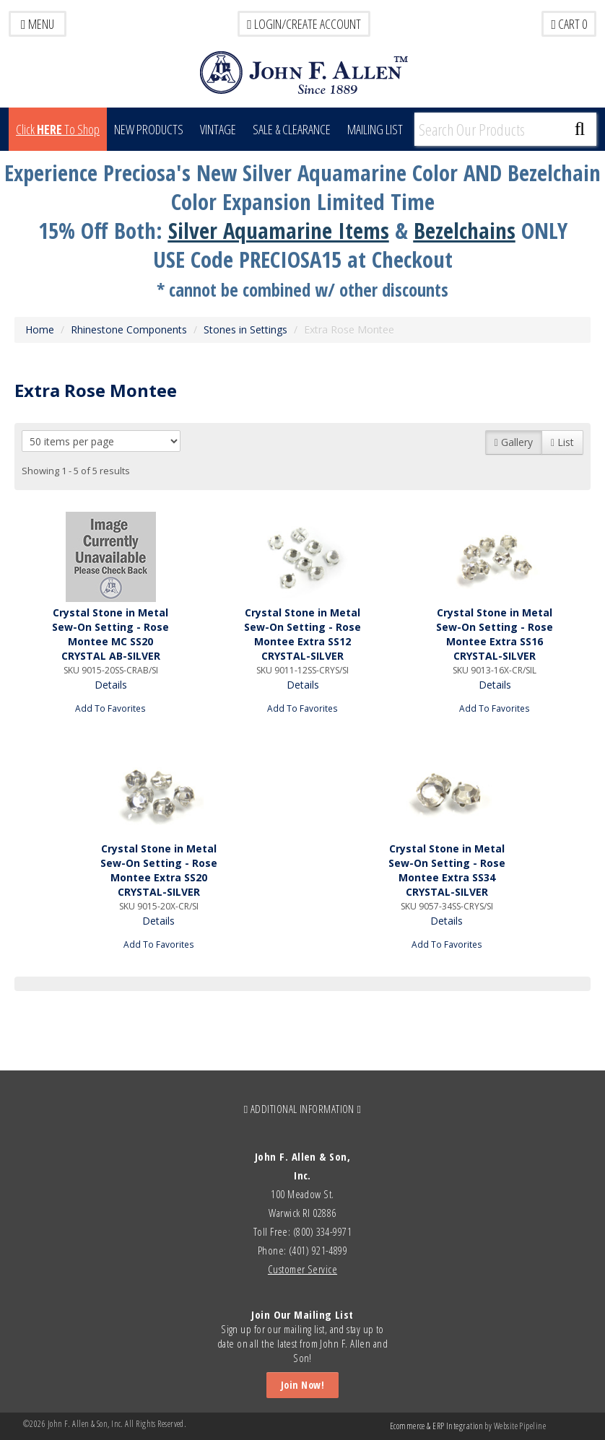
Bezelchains (464, 230)
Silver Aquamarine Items (278, 230)
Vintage (218, 129)
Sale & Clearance (292, 129)
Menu (37, 23)
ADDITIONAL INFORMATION (303, 1108)
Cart (569, 23)
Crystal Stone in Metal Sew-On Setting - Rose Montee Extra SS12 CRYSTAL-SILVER (302, 634)
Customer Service (302, 1269)
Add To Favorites (110, 708)
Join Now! (302, 1385)
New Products (148, 129)
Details (111, 684)
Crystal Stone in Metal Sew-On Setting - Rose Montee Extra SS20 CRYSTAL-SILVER (158, 870)
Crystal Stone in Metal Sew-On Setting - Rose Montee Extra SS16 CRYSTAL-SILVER (494, 634)
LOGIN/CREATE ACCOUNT (304, 23)
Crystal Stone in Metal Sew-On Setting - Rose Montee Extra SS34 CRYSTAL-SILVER (446, 870)
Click (58, 129)
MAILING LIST (375, 129)
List (562, 442)
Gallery (514, 442)
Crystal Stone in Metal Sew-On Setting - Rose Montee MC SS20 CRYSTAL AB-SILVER (110, 634)
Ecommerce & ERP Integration (436, 1426)
